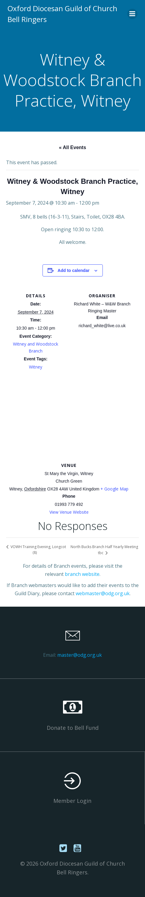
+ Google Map (114, 489)
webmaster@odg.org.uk (103, 593)
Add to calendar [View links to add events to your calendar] (74, 270)
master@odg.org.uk (79, 655)
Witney (35, 367)
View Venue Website (69, 512)
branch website (82, 574)
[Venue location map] (72, 417)
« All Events (72, 147)
